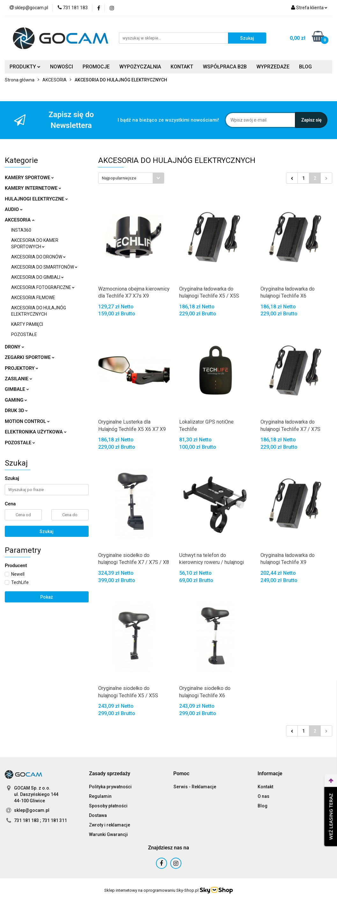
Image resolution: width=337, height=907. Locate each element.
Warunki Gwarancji (108, 834)
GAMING (16, 400)
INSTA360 (21, 230)
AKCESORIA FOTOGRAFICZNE (43, 287)
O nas (263, 796)
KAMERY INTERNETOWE (33, 188)
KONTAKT (182, 67)
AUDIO (14, 209)
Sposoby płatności (108, 805)
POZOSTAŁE (24, 334)
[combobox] (131, 178)
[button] (109, 773)
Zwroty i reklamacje (109, 824)
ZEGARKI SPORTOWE (30, 357)
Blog (262, 805)
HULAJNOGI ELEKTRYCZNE (36, 199)
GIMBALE (17, 389)
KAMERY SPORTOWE (29, 177)
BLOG (305, 67)
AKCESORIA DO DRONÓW (38, 256)
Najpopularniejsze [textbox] (119, 178)
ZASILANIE (18, 379)
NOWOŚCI (61, 67)
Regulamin (100, 796)
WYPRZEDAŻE (272, 67)
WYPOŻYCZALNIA (140, 67)
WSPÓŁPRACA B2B (225, 67)
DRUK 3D (16, 410)
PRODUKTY (25, 67)
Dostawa (98, 815)
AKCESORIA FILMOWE (33, 297)
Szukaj (47, 531)
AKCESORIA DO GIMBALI (37, 277)
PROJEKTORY (21, 368)
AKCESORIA (19, 220)
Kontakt (265, 786)
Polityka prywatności (110, 786)
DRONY (14, 347)
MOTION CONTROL (27, 421)
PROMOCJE (96, 67)
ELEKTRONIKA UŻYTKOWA (36, 432)
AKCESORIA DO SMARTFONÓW (44, 267)
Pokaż (46, 597)
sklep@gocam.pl (31, 810)
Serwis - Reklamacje (194, 786)
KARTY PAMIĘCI (27, 324)
